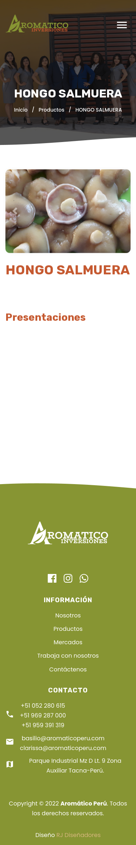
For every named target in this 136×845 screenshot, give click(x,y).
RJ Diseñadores (78, 835)
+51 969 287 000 (43, 715)
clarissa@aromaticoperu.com (63, 748)
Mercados (68, 642)
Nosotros (68, 615)
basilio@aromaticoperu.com (63, 738)
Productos (51, 109)
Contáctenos (68, 669)
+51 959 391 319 (43, 725)
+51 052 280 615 (43, 706)
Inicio (21, 109)
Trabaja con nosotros (68, 656)
